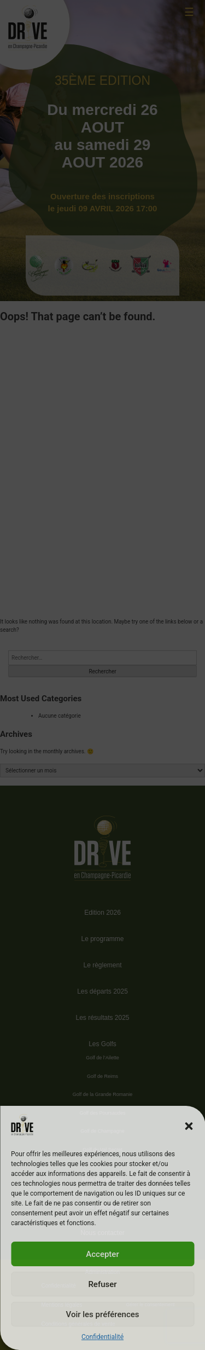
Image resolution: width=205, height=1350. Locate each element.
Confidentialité (102, 1337)
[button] (188, 1126)
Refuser (102, 1284)
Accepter (102, 1254)
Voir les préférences (102, 1314)
